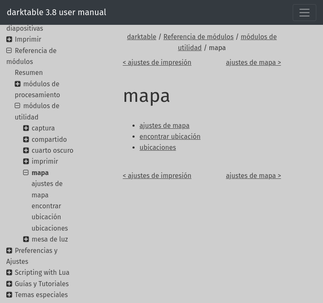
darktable (141, 37)
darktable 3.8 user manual (56, 12)
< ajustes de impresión (157, 62)
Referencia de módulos (199, 37)
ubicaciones (50, 228)
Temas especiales (41, 295)
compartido (49, 140)
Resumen (29, 73)
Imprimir (28, 39)
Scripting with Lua (42, 272)
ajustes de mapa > (253, 62)
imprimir (45, 161)
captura (43, 128)
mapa (40, 173)
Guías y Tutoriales (42, 284)
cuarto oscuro (52, 150)
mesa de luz (50, 239)
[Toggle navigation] (304, 12)
